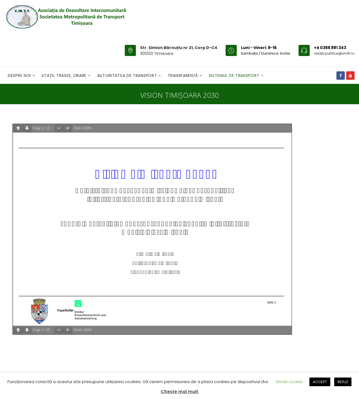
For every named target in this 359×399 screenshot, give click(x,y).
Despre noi (20, 75)
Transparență (183, 75)
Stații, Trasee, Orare (64, 75)
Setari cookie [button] (289, 382)
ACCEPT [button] (320, 382)
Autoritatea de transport (127, 75)
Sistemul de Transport (235, 75)
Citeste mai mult (179, 392)
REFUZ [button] (343, 382)
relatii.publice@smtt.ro (334, 53)
